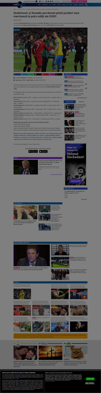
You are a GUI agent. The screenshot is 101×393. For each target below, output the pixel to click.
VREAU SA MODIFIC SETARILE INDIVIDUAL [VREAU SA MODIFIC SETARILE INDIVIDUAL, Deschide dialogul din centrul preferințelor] (90, 383)
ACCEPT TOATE (90, 378)
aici (16, 386)
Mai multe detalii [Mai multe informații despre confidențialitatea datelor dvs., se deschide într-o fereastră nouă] (16, 378)
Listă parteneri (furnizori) (50, 381)
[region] (50, 382)
